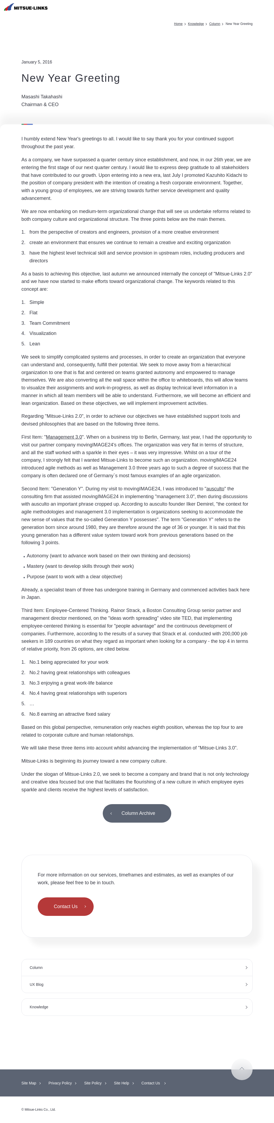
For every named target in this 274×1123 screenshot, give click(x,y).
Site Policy (92, 1083)
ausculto (215, 488)
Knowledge (196, 24)
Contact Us (66, 906)
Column (214, 24)
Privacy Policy (60, 1083)
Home (178, 24)
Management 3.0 (64, 437)
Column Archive (138, 813)
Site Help (121, 1083)
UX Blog (36, 984)
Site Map (28, 1083)
